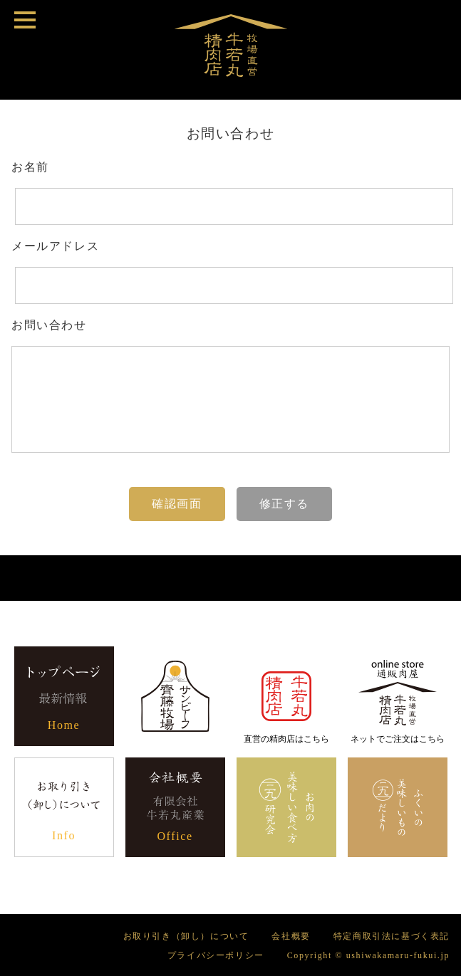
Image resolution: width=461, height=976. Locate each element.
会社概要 (290, 936)
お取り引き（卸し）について (186, 936)
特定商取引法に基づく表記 (391, 936)
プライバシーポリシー (215, 955)
